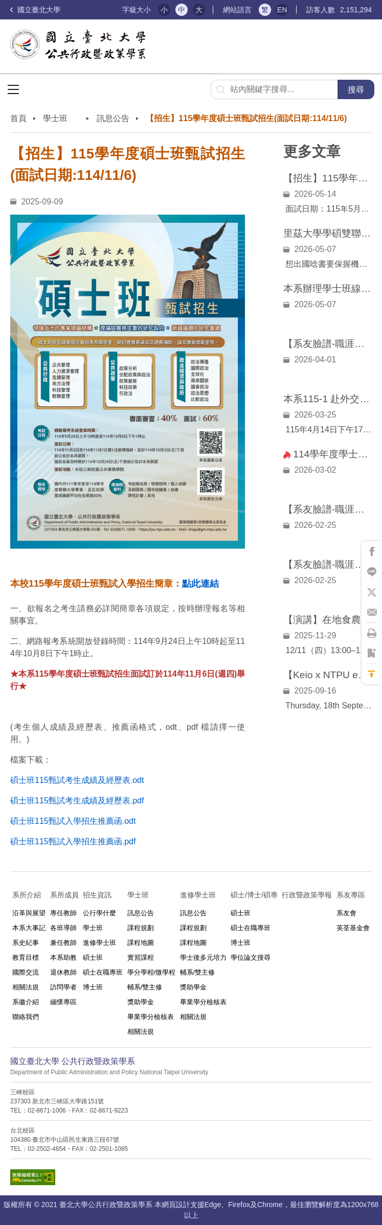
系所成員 (64, 895)
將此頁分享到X (372, 592)
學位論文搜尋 (251, 957)
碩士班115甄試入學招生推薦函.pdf (73, 841)
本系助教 (63, 957)
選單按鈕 (13, 89)
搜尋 (356, 89)
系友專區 (350, 895)
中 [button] (181, 10)
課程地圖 (140, 942)
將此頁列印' (372, 633)
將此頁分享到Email (372, 613)
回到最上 (372, 674)
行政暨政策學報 (307, 895)
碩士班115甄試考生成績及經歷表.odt (77, 780)
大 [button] (199, 10)
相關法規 (25, 987)
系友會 (346, 913)
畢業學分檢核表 (150, 1017)
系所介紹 (26, 895)
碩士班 (93, 957)
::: (110, 10)
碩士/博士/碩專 (254, 895)
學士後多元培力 (203, 957)
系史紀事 (25, 942)
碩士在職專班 (103, 972)
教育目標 (25, 957)
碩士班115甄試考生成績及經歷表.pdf (77, 800)
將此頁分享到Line (372, 572)
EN (282, 10)
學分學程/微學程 (151, 972)
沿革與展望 (29, 913)
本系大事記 (29, 928)
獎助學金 (140, 1002)
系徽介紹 (25, 1002)
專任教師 (63, 913)
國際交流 (25, 972)
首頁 (18, 118)
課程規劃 (140, 928)
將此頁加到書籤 (372, 653)
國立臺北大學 (35, 9)
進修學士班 (99, 942)
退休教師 (63, 972)
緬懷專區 (63, 1002)
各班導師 (63, 928)
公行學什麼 (99, 913)
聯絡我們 (25, 1017)
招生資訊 (97, 895)
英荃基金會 (353, 928)
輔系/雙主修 (145, 987)
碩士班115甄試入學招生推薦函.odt (73, 821)
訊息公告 (113, 118)
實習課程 (140, 957)
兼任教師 (63, 942)
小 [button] (164, 10)
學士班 (93, 928)
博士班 (93, 987)
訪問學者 (63, 987)
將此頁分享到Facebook (372, 551)
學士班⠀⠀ (61, 118)
